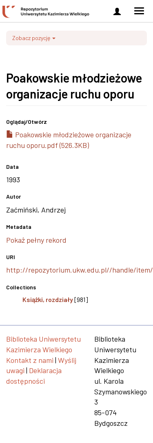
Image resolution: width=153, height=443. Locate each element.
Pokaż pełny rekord (36, 239)
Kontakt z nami (29, 360)
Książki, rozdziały (47, 299)
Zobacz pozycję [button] (33, 37)
